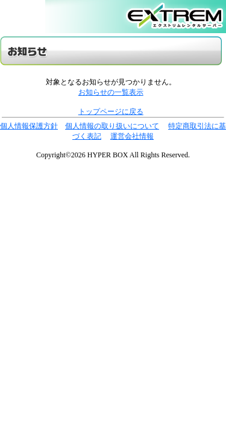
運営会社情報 (132, 136)
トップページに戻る (110, 111)
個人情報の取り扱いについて (112, 126)
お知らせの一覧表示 (110, 92)
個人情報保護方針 (29, 126)
